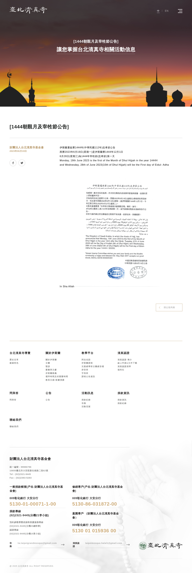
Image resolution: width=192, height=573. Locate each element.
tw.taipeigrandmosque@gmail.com (37, 543)
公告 (48, 400)
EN (166, 11)
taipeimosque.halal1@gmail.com (103, 543)
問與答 (13, 400)
